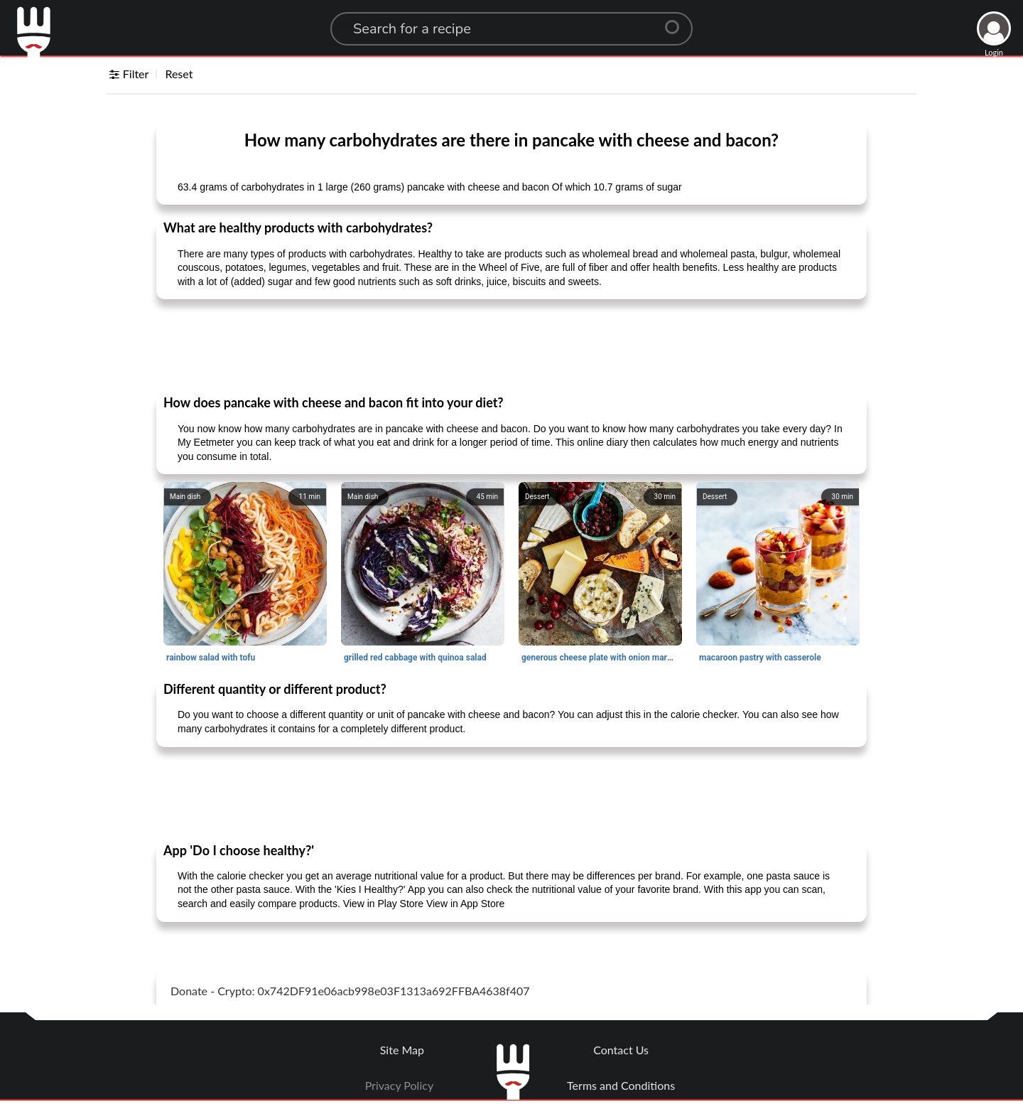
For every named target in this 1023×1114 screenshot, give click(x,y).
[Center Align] (677, 21)
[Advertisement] (511, 346)
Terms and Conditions (621, 1085)
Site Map (402, 1049)
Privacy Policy (399, 1085)
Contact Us (621, 1049)
